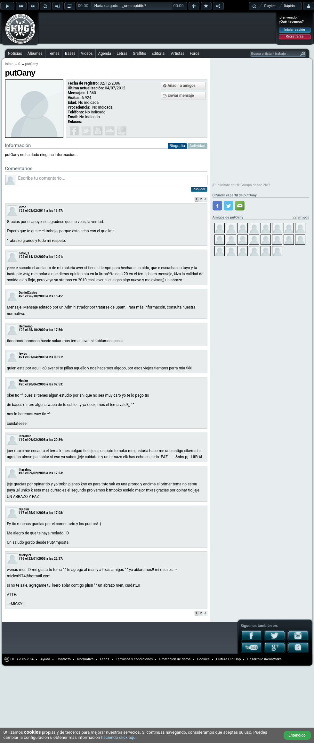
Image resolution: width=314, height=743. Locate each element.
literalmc (25, 436)
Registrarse (294, 36)
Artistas (177, 53)
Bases (70, 53)
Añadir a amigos (182, 85)
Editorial (158, 53)
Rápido (289, 6)
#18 (21, 473)
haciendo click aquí (119, 737)
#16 (21, 558)
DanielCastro (28, 292)
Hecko (23, 381)
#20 (21, 384)
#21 (21, 357)
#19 (21, 440)
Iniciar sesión (294, 30)
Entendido (297, 735)
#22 (21, 330)
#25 (21, 210)
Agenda (104, 53)
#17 (21, 513)
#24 (21, 257)
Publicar (199, 189)
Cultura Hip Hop (228, 659)
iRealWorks (273, 659)
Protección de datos (175, 659)
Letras (122, 53)
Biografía (177, 146)
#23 (21, 296)
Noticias (15, 53)
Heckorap (26, 326)
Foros (194, 53)
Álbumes (35, 53)
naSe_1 (24, 253)
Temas (54, 53)
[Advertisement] (80, 23)
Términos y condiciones (134, 659)
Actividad (197, 146)
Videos (87, 53)
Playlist (270, 6)
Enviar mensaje (181, 95)
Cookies (203, 659)
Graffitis (139, 53)
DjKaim (24, 509)
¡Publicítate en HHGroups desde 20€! (241, 185)
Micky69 (25, 555)
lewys (23, 353)
